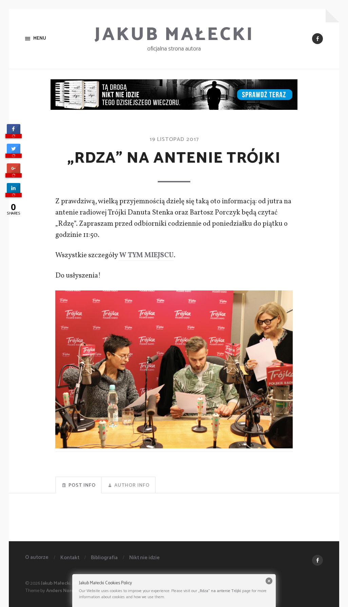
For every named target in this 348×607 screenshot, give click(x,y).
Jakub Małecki (174, 35)
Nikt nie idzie (144, 557)
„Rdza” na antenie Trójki (219, 591)
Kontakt (69, 557)
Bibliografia (104, 557)
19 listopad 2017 (174, 139)
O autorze (37, 557)
